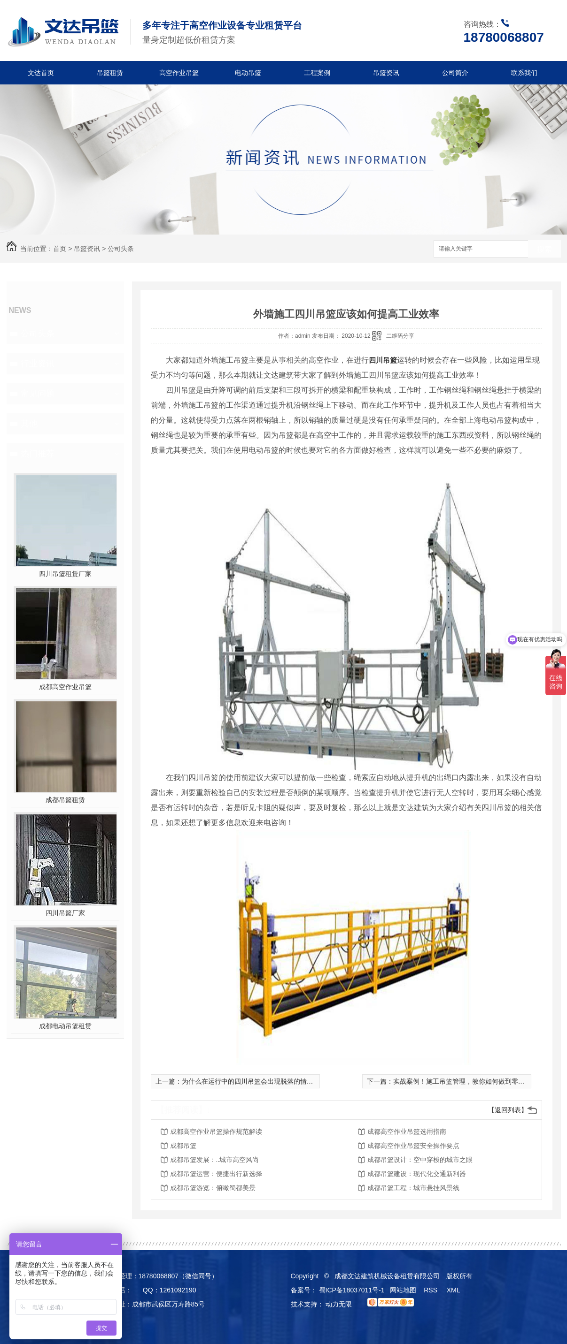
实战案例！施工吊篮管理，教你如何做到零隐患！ (465, 1081)
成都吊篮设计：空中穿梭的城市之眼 (420, 1159)
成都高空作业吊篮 (65, 687)
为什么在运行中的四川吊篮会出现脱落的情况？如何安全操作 (270, 1081)
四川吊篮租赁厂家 (65, 573)
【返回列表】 (508, 1110)
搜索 (544, 249)
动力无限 (339, 1304)
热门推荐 (37, 453)
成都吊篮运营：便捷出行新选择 (216, 1173)
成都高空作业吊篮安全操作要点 (413, 1145)
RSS (431, 1290)
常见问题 (37, 393)
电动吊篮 (248, 72)
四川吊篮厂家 (65, 913)
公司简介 (455, 72)
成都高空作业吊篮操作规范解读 (216, 1131)
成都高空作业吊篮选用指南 (406, 1131)
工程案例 (317, 72)
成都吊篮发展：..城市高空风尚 (214, 1159)
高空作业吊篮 (179, 72)
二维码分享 (400, 336)
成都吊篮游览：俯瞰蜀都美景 (213, 1188)
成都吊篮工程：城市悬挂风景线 (413, 1188)
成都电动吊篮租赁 (65, 1026)
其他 (29, 423)
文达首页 (41, 72)
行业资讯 (37, 363)
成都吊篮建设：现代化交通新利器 (416, 1173)
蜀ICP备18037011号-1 (352, 1290)
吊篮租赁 (110, 72)
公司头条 (121, 248)
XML (454, 1290)
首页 (59, 248)
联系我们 (524, 72)
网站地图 (403, 1290)
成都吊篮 (183, 1145)
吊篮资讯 (386, 72)
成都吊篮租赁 (65, 800)
